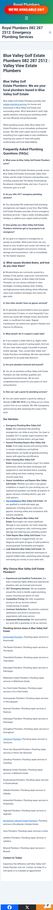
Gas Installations (13, 501)
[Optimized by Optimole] (48, 905)
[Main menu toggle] (50, 32)
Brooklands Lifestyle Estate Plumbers (20, 820)
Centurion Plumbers (12, 739)
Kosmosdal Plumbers (13, 637)
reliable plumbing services (15, 104)
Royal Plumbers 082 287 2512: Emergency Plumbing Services (22, 32)
